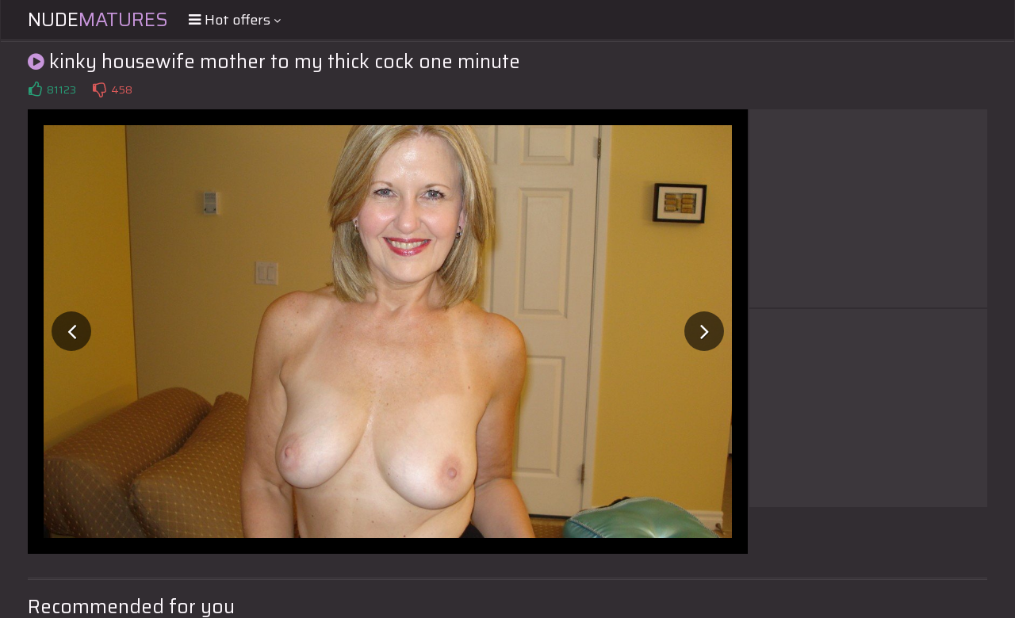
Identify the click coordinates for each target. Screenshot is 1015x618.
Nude (98, 20)
